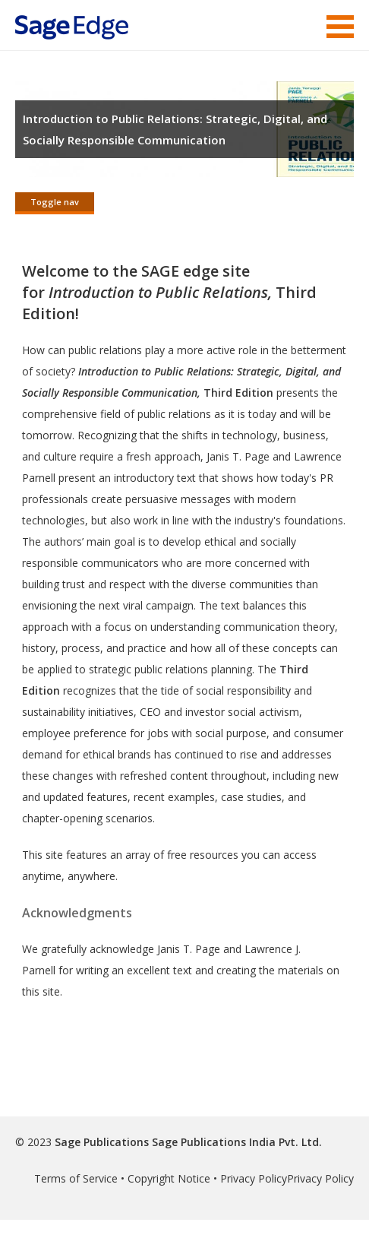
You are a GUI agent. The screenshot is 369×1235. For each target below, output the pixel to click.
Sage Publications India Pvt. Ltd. (235, 1142)
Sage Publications (102, 1142)
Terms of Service (76, 1178)
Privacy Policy (253, 1178)
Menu (340, 26)
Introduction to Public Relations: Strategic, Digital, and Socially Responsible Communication (175, 129)
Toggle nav (54, 201)
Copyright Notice (169, 1178)
